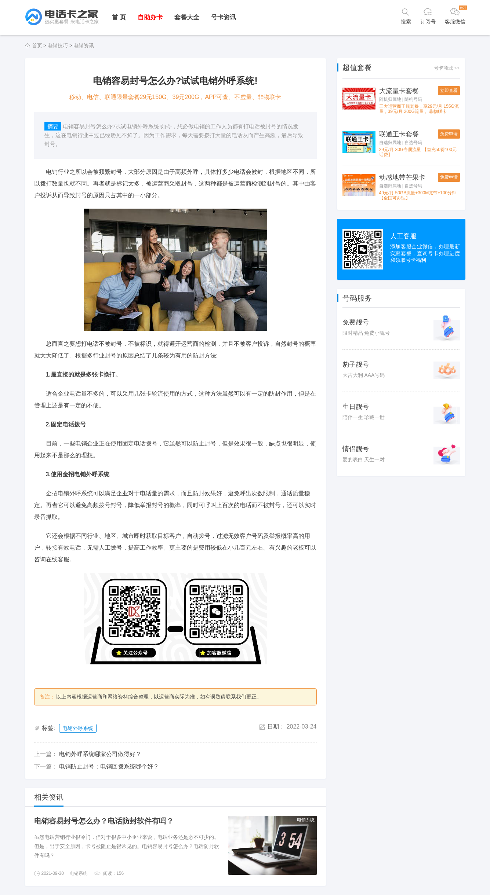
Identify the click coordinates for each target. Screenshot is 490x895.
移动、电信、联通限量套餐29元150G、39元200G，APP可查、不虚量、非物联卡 (175, 97)
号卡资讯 (223, 17)
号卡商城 (447, 68)
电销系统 (78, 873)
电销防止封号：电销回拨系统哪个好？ (109, 766)
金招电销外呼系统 (69, 493)
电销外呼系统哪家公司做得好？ (100, 754)
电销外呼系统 (77, 728)
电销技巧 (57, 45)
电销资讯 (83, 45)
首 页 (119, 17)
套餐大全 (186, 17)
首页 (37, 45)
